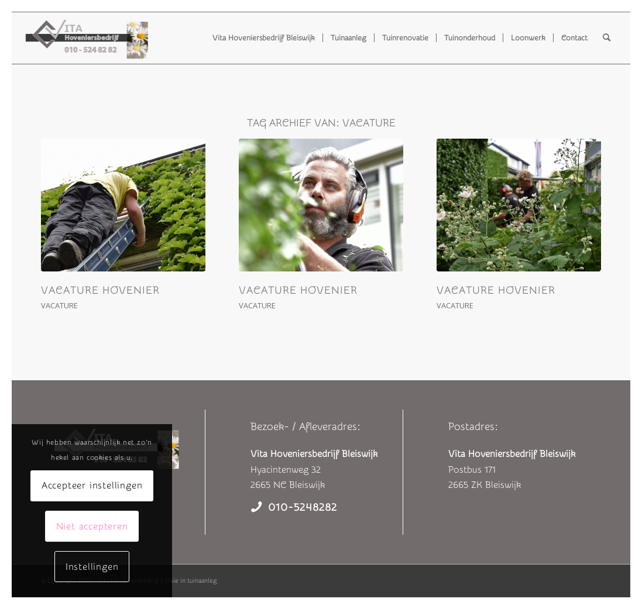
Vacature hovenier (100, 290)
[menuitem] (263, 38)
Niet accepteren (92, 526)
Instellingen (92, 567)
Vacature (59, 305)
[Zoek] (606, 38)
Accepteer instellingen (92, 485)
